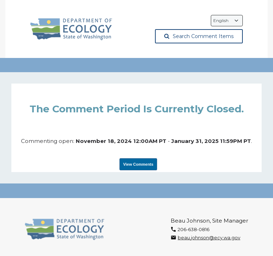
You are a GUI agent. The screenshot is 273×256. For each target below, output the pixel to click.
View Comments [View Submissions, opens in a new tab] (138, 164)
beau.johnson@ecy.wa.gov (209, 237)
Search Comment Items (199, 36)
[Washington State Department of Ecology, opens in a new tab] (71, 29)
